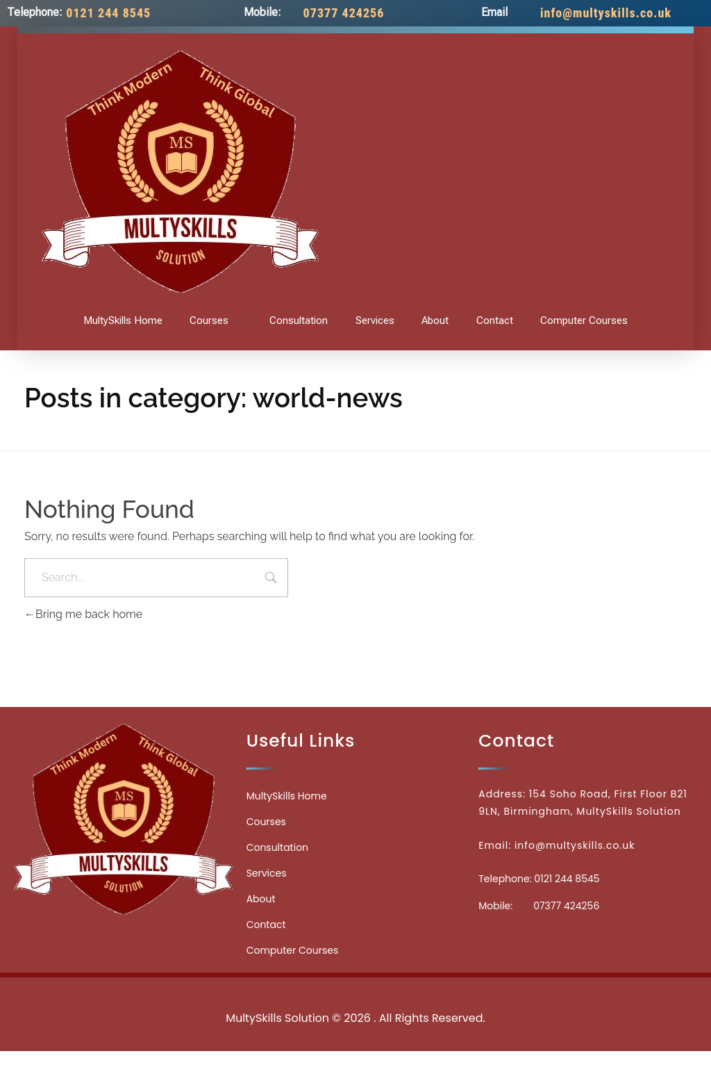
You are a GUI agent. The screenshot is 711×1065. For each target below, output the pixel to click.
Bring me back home (83, 614)
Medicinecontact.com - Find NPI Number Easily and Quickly (355, 987)
